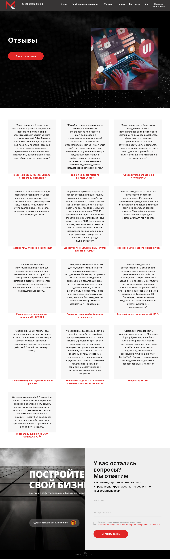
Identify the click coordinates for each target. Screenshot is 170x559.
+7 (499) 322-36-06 (32, 4)
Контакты (134, 4)
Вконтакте (159, 6)
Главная (11, 30)
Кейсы (121, 4)
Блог (147, 4)
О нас (64, 4)
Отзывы (158, 4)
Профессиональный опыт (86, 4)
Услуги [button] (108, 4)
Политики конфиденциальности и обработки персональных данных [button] (128, 524)
